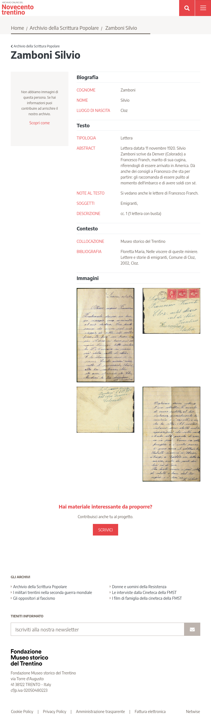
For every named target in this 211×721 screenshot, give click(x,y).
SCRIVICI (105, 530)
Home (17, 28)
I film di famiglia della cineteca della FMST (146, 598)
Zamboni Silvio (121, 28)
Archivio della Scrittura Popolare (64, 28)
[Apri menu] (203, 8)
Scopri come (39, 122)
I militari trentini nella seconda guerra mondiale (51, 592)
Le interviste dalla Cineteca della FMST (143, 592)
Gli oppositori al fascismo (33, 598)
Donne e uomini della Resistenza (138, 586)
